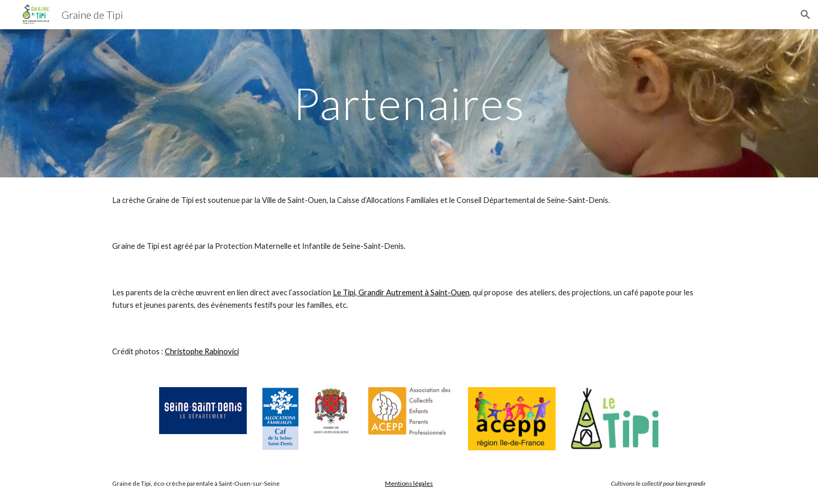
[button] (805, 14)
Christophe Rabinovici (202, 351)
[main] (409, 103)
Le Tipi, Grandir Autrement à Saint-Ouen (401, 292)
